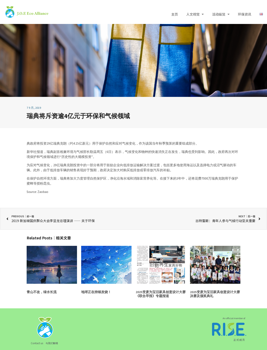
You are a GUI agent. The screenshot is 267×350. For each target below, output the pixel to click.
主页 (174, 14)
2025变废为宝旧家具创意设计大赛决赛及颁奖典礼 (215, 294)
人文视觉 (195, 14)
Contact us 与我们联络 (44, 343)
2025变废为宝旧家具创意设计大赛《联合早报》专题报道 (161, 294)
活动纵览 (221, 14)
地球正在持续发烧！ (96, 292)
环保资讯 (244, 14)
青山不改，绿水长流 (42, 292)
